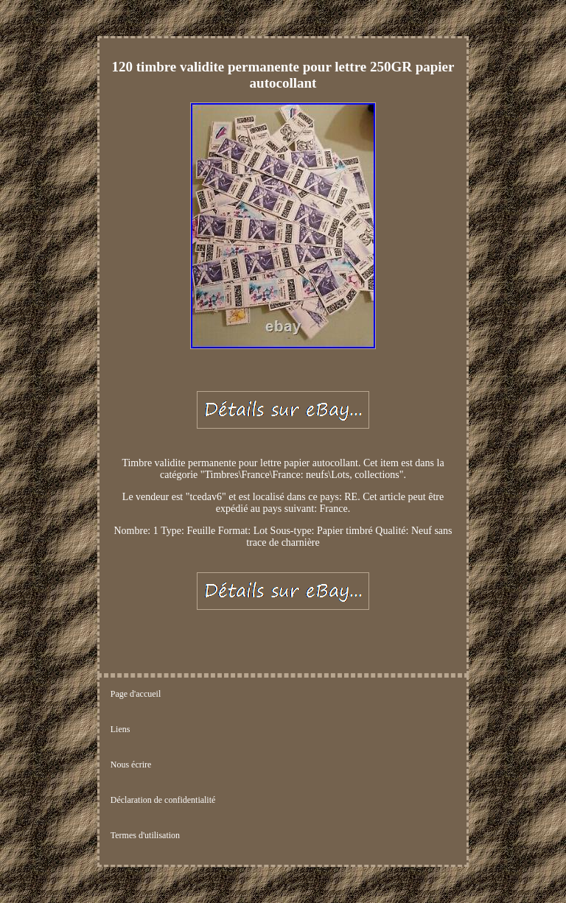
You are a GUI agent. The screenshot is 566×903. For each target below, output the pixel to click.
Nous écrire (131, 764)
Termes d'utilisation (145, 835)
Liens (120, 729)
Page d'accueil (136, 694)
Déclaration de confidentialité (163, 800)
